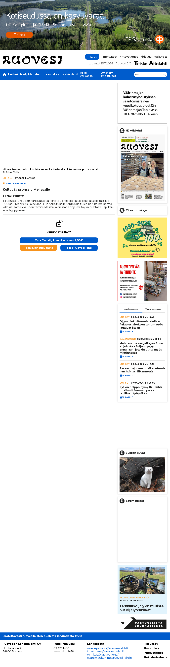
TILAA (92, 56)
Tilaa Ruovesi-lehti (79, 247)
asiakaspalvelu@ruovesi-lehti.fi (107, 648)
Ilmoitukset (109, 56)
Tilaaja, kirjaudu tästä (38, 247)
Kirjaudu (146, 56)
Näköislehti (70, 74)
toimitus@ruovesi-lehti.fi (103, 654)
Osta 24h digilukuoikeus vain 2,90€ (59, 240)
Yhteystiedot (129, 56)
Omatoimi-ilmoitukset (108, 74)
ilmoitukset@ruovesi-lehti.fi (105, 651)
